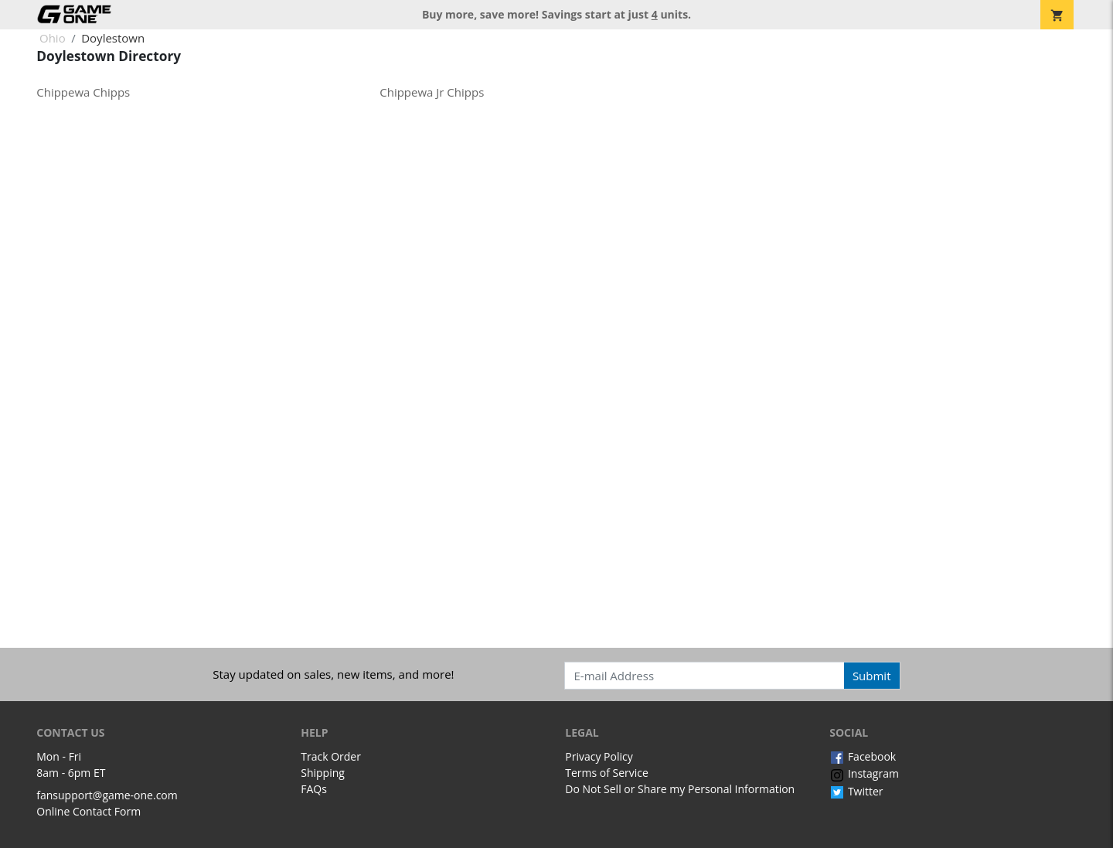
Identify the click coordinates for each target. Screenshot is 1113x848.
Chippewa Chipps (83, 92)
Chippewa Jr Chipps (432, 92)
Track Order (331, 756)
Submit (872, 675)
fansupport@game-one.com (107, 795)
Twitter (856, 791)
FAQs (314, 789)
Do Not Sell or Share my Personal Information (680, 789)
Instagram (864, 773)
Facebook (862, 756)
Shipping (323, 772)
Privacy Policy (598, 756)
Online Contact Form (88, 811)
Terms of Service (606, 772)
